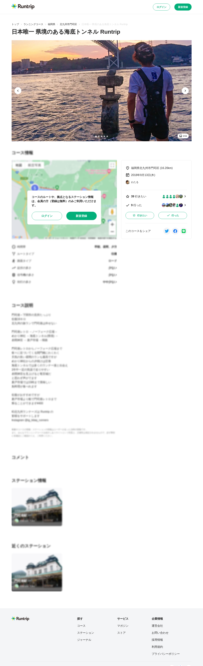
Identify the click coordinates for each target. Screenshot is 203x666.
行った (173, 215)
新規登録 (183, 7)
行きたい (139, 215)
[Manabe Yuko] (24, 521)
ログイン (161, 7)
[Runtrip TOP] (23, 7)
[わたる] (131, 182)
